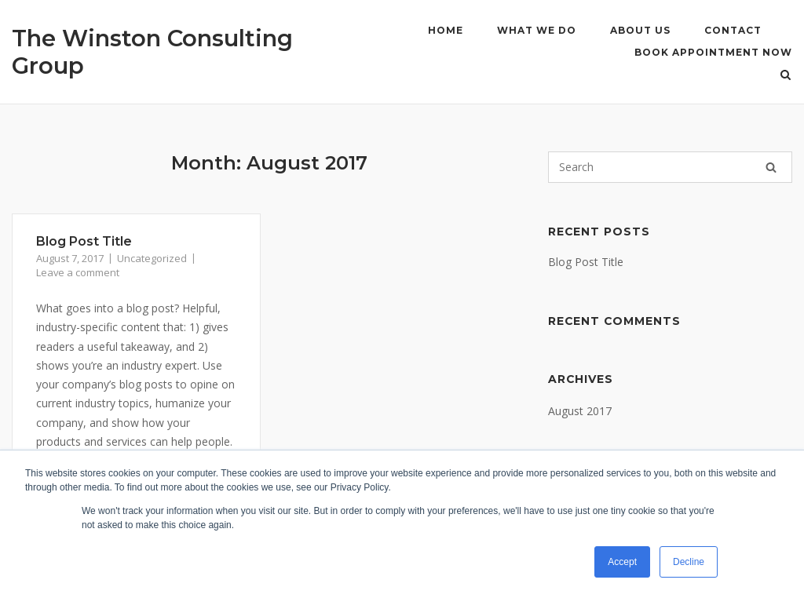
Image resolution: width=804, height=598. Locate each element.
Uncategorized (152, 258)
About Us (640, 30)
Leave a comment (77, 272)
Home (445, 30)
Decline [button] (688, 561)
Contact (733, 30)
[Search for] (670, 167)
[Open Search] (785, 76)
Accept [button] (622, 561)
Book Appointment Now (713, 52)
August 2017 (580, 410)
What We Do (536, 30)
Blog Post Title (84, 241)
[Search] (771, 167)
